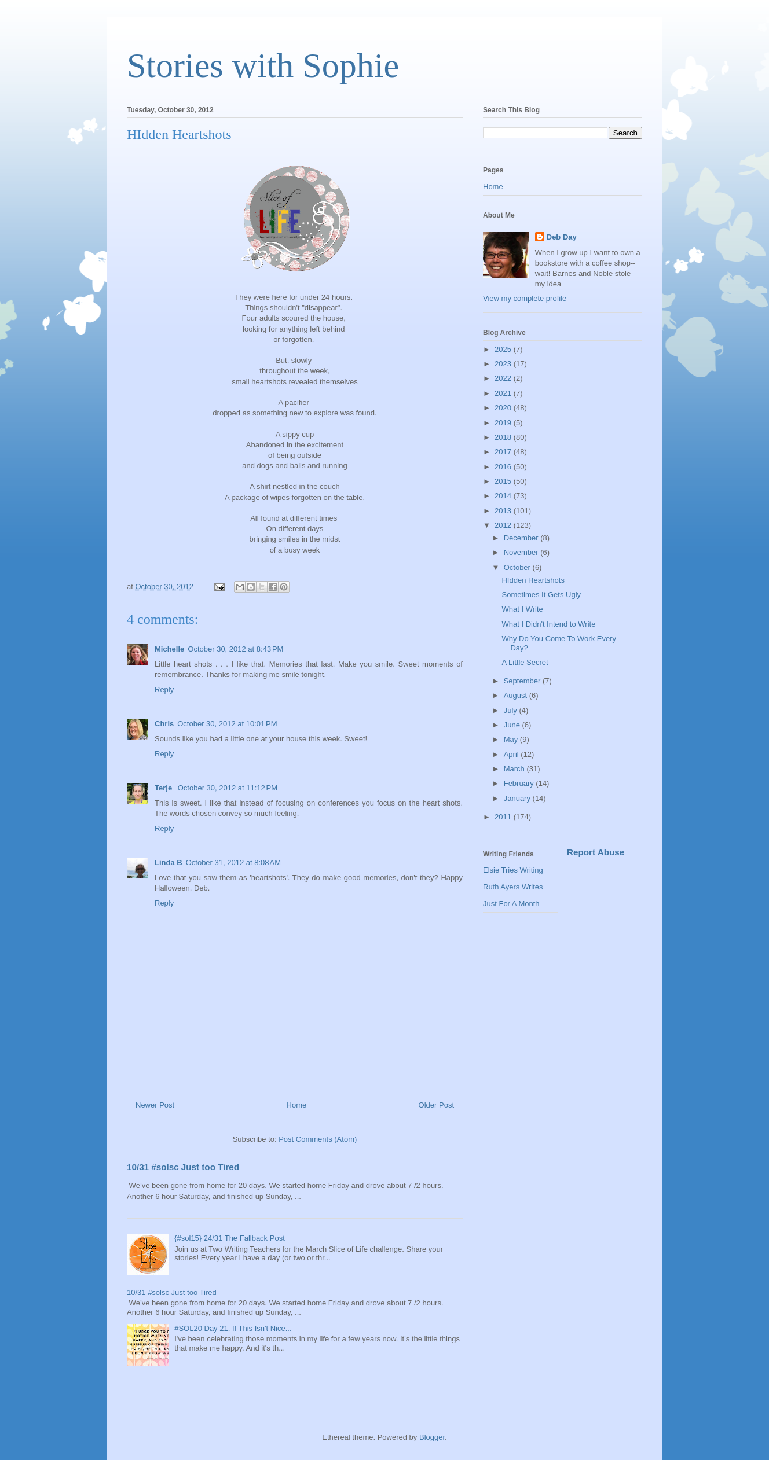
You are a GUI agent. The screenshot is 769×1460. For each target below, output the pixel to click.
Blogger (432, 1437)
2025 (504, 349)
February (520, 783)
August (516, 695)
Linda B (168, 862)
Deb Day (562, 237)
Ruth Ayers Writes (513, 886)
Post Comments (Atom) (318, 1139)
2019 (504, 422)
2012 (504, 525)
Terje (164, 788)
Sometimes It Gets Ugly (541, 594)
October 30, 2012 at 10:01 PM (227, 723)
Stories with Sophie (263, 65)
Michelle (169, 649)
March (515, 768)
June (513, 724)
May (512, 739)
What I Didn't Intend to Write (548, 624)
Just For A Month (511, 903)
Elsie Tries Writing (513, 870)
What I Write (522, 609)
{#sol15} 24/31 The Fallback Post (229, 1238)
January (518, 798)
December (522, 538)
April (512, 754)
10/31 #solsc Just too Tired (183, 1167)
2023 (504, 363)
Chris (164, 723)
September (523, 680)
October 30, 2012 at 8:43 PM (235, 649)
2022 (504, 378)
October (518, 567)
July (511, 710)
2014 (504, 495)
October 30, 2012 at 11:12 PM (227, 788)
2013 (504, 510)
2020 (504, 407)
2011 (504, 816)
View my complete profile (524, 298)
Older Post (436, 1105)
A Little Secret (524, 662)
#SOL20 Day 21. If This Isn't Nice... (232, 1328)
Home (297, 1105)
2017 (504, 451)
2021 (504, 393)
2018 (504, 437)
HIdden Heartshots (532, 580)
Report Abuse (595, 852)
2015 (504, 481)
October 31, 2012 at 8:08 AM (233, 862)
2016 (504, 466)
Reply (164, 689)
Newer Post (155, 1105)
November (522, 552)
